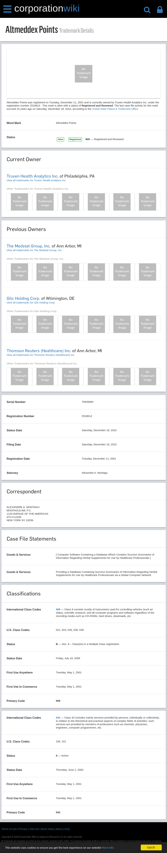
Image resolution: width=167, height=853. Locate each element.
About (59, 828)
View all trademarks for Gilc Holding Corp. (31, 302)
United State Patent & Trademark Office (115, 108)
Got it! (151, 847)
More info (108, 847)
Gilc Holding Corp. (23, 298)
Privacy (23, 828)
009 (58, 609)
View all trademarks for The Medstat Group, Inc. (34, 250)
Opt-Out (34, 828)
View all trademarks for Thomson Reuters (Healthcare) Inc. (41, 354)
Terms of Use (9, 828)
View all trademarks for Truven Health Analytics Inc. (37, 180)
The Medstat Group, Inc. (29, 245)
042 (58, 717)
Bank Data (47, 828)
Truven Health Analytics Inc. (33, 176)
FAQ (67, 828)
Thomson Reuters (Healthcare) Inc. (39, 350)
